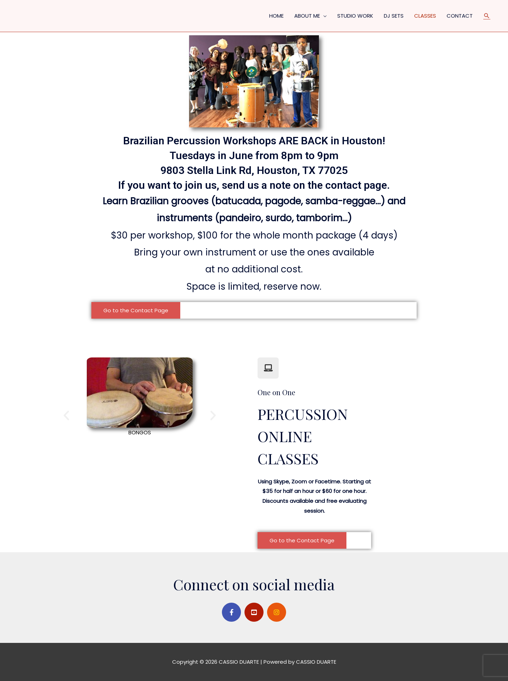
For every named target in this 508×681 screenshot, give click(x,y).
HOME (276, 15)
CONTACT (460, 15)
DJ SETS (394, 15)
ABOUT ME (307, 15)
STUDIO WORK (355, 15)
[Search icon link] (486, 15)
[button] (135, 310)
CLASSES (425, 15)
